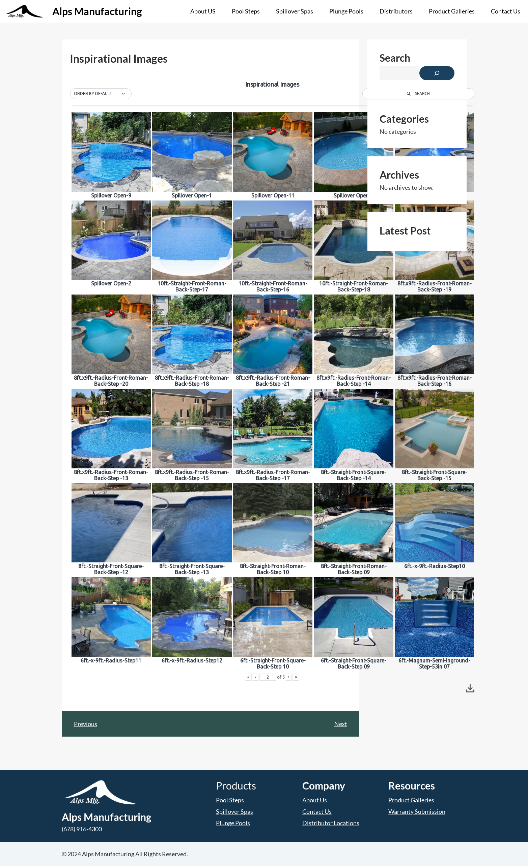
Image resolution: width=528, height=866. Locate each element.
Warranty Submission (416, 811)
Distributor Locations (330, 823)
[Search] (436, 73)
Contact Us (317, 811)
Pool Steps (230, 800)
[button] (101, 94)
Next (340, 724)
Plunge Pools (233, 823)
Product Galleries (411, 800)
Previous (85, 724)
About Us (314, 800)
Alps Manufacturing (97, 11)
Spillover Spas (234, 811)
